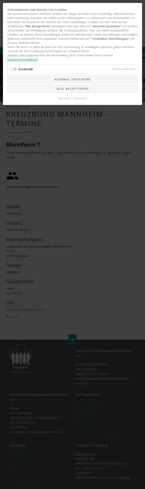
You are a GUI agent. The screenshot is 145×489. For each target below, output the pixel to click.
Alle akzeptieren (73, 89)
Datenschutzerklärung (22, 59)
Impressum (64, 98)
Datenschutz (80, 98)
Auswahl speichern (72, 79)
